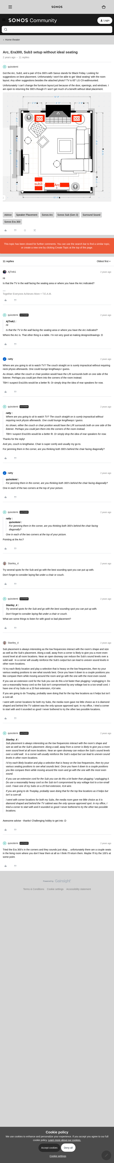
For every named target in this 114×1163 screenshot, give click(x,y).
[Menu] (9, 7)
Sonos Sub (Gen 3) (67, 214)
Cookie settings (55, 889)
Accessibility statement (78, 889)
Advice (8, 214)
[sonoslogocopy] (57, 7)
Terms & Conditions (33, 889)
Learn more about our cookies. (64, 1140)
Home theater (12, 39)
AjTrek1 (12, 271)
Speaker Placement (26, 214)
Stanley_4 (13, 563)
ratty (10, 359)
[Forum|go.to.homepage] (33, 20)
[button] (4, 21)
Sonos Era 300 (12, 221)
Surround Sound (91, 214)
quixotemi (13, 66)
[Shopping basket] (104, 7)
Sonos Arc (47, 214)
